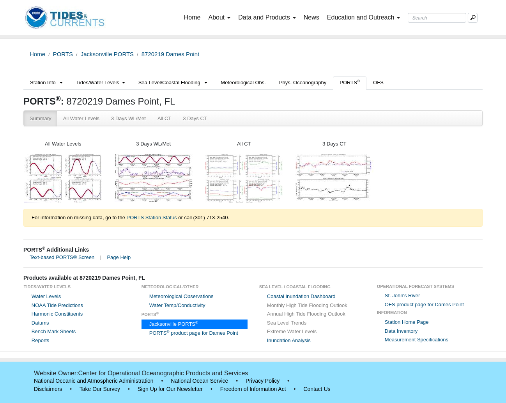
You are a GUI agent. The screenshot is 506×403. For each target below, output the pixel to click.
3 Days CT (195, 118)
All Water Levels (81, 118)
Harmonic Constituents (57, 314)
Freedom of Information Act (253, 389)
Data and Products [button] (267, 17)
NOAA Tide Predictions (57, 305)
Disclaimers (48, 389)
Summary (40, 118)
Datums (40, 323)
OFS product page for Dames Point (424, 304)
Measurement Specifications (416, 340)
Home (194, 17)
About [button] (219, 17)
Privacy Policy (263, 381)
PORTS (63, 54)
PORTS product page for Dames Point (193, 333)
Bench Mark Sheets (54, 331)
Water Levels (46, 296)
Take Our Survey (100, 389)
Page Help (119, 257)
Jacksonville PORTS (107, 54)
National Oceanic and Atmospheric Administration (94, 381)
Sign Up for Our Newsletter (170, 389)
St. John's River (402, 295)
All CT (164, 118)
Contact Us (316, 389)
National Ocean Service (199, 381)
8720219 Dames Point (170, 54)
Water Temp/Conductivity (177, 305)
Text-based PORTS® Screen (62, 257)
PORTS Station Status (152, 217)
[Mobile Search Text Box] (473, 18)
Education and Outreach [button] (363, 17)
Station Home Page (407, 322)
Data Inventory (401, 331)
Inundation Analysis (289, 340)
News (311, 17)
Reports (41, 340)
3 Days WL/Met (128, 118)
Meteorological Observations (181, 296)
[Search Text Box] (437, 18)
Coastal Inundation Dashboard (301, 296)
